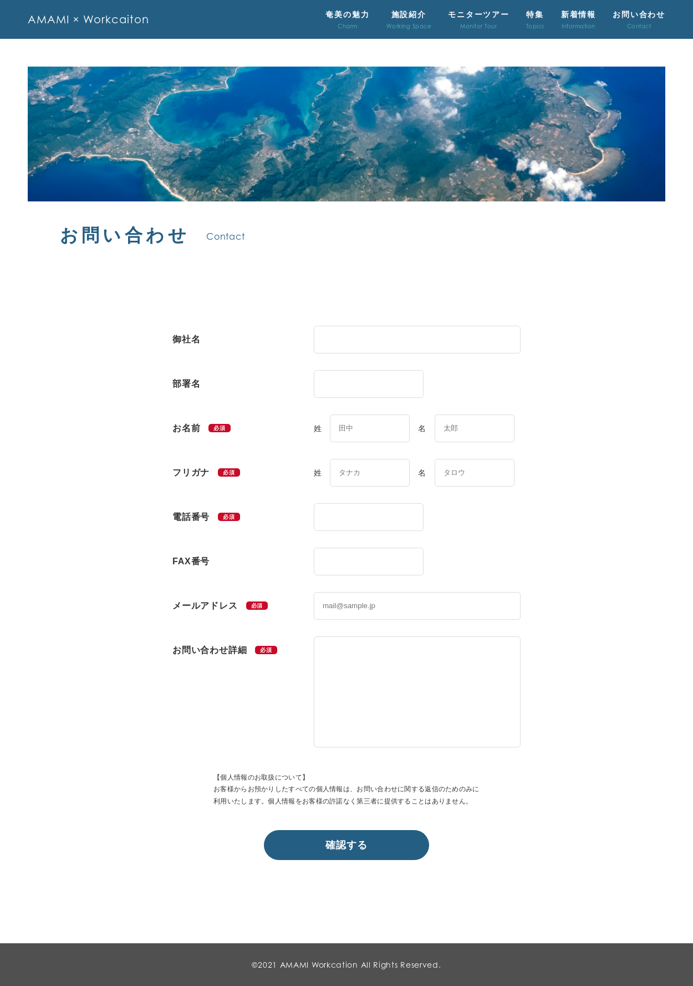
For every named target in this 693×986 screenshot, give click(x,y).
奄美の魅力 (347, 19)
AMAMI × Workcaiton (89, 19)
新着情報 (578, 19)
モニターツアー (478, 19)
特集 (535, 19)
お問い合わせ (639, 19)
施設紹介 (409, 19)
